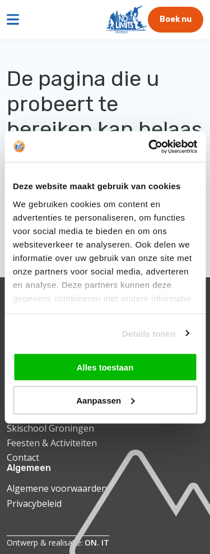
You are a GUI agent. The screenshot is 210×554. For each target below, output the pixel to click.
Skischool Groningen (50, 428)
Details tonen (148, 333)
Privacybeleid (34, 503)
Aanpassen (105, 400)
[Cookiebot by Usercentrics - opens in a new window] (149, 146)
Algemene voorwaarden (57, 488)
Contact (23, 457)
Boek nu (176, 19)
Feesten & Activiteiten (52, 443)
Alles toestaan (105, 367)
